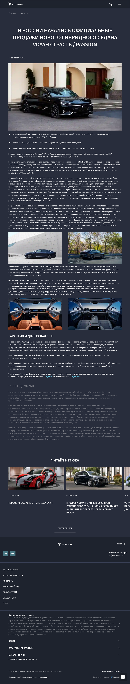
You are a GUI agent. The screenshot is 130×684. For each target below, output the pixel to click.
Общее (11, 641)
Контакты (8, 581)
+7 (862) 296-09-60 (116, 555)
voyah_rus (75, 376)
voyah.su (48, 376)
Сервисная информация (21, 659)
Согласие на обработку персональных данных (28, 677)
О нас (5, 603)
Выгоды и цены (16, 655)
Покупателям (10, 592)
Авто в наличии (11, 569)
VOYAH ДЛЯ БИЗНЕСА (13, 575)
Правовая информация (112, 671)
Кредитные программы (20, 648)
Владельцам (9, 597)
